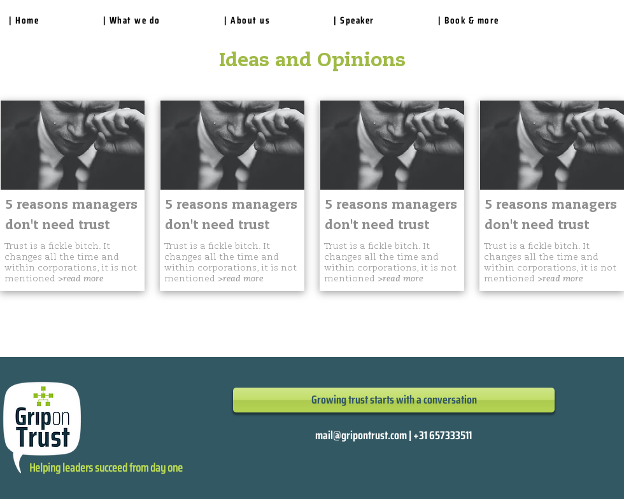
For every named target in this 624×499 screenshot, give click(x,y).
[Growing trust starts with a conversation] (394, 400)
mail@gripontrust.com (361, 435)
